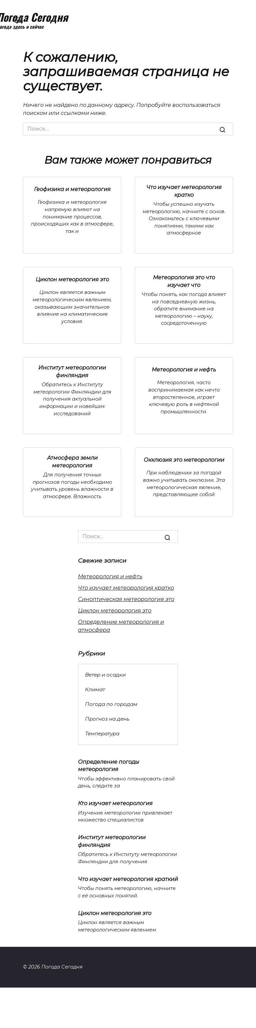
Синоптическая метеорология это (126, 599)
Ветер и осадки (105, 675)
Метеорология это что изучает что (184, 281)
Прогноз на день (107, 719)
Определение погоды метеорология (108, 765)
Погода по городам (111, 704)
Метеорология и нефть (184, 369)
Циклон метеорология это (72, 279)
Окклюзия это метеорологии (184, 460)
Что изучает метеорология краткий (128, 879)
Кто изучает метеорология (115, 803)
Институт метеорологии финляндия (72, 371)
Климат (95, 689)
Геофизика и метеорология (72, 189)
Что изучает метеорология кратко (184, 191)
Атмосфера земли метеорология (72, 461)
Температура (102, 733)
